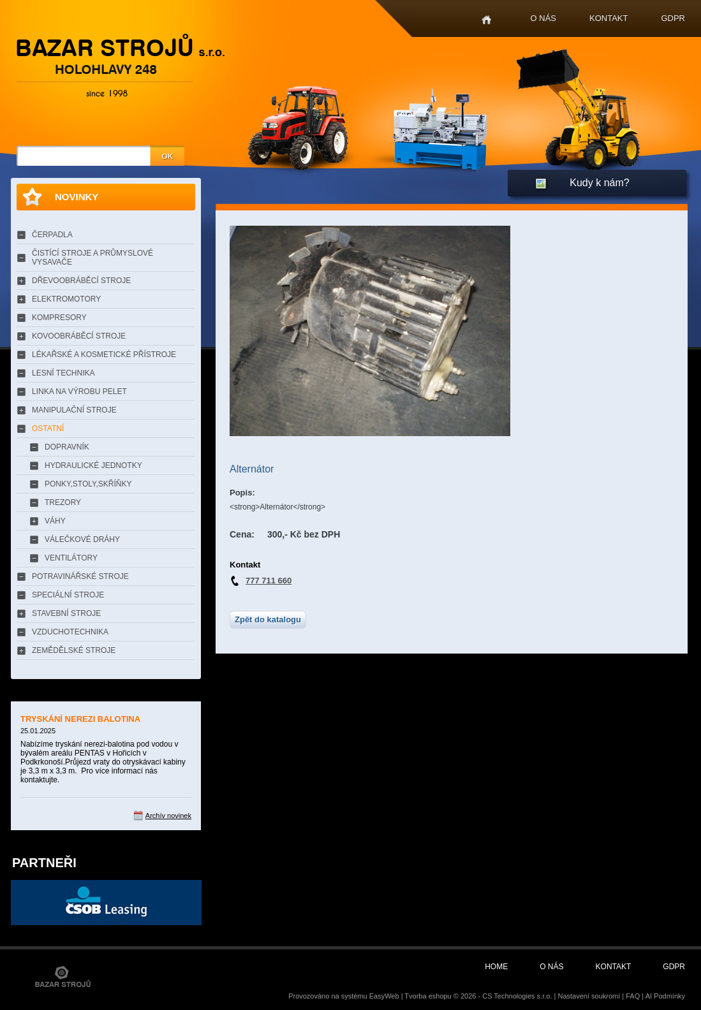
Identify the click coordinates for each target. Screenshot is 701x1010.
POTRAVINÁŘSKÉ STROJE (80, 576)
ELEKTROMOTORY (66, 299)
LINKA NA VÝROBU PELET (79, 391)
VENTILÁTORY (71, 557)
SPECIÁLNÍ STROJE (68, 594)
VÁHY (55, 520)
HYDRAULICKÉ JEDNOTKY (93, 465)
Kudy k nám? (599, 182)
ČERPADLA (52, 234)
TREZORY (63, 502)
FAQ (633, 996)
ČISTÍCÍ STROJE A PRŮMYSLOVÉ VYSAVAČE (92, 258)
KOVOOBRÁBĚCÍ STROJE (79, 336)
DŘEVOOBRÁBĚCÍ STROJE (81, 280)
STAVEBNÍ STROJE (66, 613)
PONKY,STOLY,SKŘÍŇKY (88, 483)
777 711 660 (268, 580)
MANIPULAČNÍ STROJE (74, 410)
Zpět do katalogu (268, 619)
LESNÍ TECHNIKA (63, 373)
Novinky (76, 196)
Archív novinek (168, 815)
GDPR (673, 18)
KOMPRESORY (59, 317)
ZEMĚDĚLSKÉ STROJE (73, 650)
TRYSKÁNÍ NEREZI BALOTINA (80, 719)
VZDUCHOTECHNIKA (70, 631)
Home (486, 20)
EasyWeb (384, 996)
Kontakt (608, 18)
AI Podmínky (665, 996)
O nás (543, 18)
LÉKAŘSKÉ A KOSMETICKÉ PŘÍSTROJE (104, 354)
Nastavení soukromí (588, 996)
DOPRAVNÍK (67, 447)
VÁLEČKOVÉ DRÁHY (82, 539)
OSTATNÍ (48, 428)
